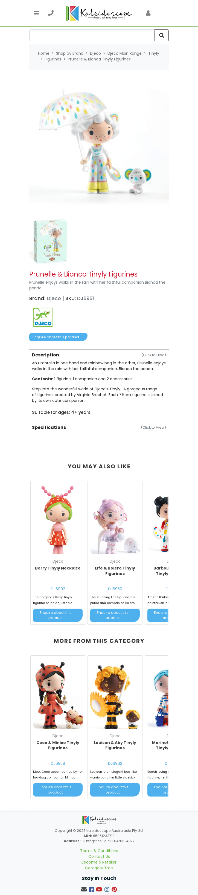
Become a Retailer (99, 862)
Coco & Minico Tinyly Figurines (57, 745)
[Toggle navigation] (36, 13)
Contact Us (99, 856)
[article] (57, 554)
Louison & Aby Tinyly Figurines (115, 745)
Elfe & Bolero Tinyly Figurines (115, 570)
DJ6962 (115, 763)
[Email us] (84, 889)
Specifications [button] (99, 427)
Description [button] (99, 355)
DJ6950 (115, 589)
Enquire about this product (56, 337)
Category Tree (99, 868)
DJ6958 (58, 763)
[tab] (99, 382)
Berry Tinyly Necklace (58, 568)
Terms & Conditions (99, 850)
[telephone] (51, 13)
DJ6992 (58, 589)
